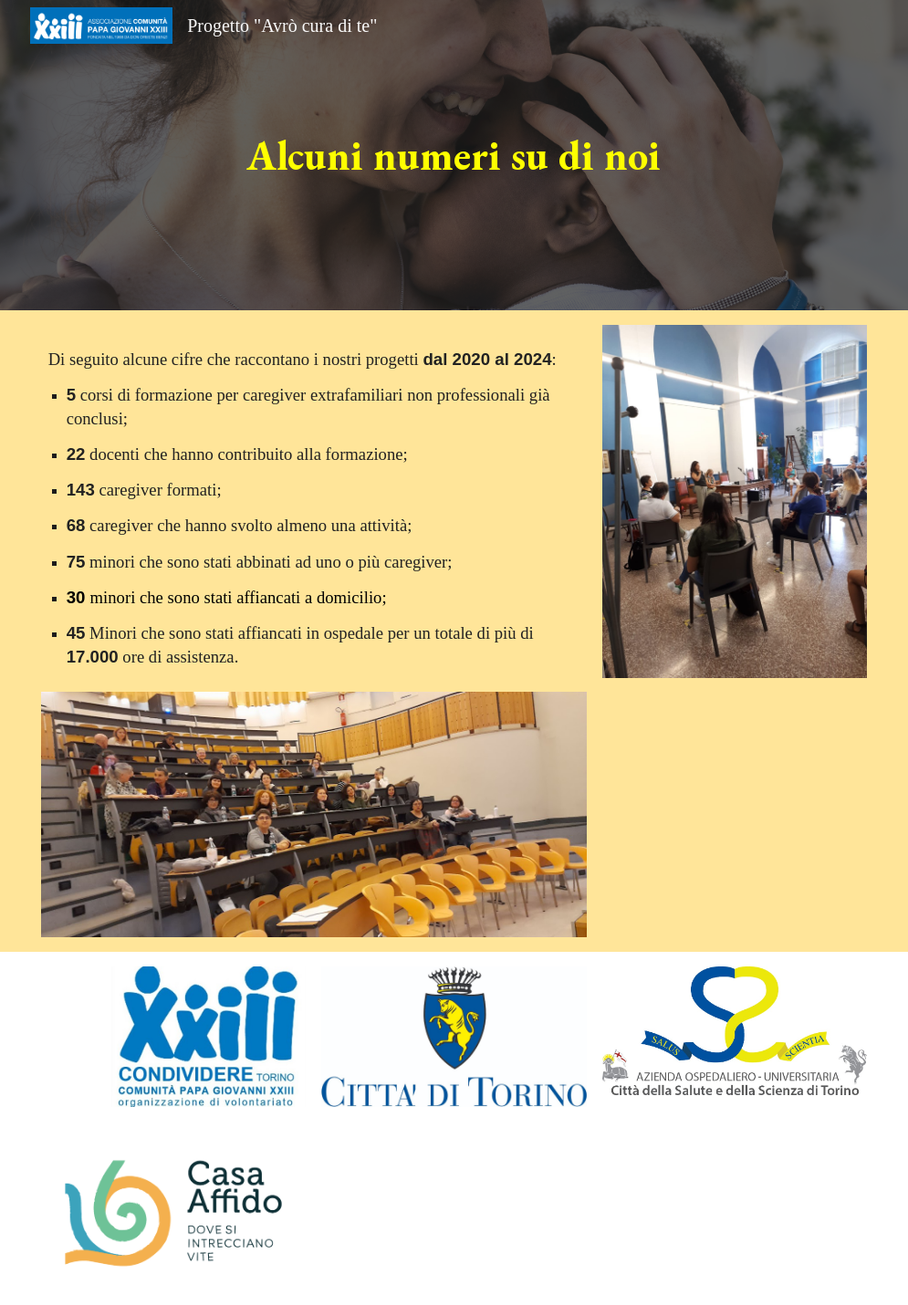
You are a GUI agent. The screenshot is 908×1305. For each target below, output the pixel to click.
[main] (453, 155)
